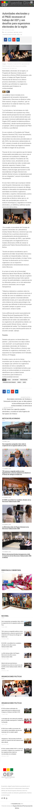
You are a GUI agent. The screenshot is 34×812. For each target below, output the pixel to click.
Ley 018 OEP (15, 379)
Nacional (16, 32)
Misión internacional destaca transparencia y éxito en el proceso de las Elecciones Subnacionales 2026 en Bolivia (16, 555)
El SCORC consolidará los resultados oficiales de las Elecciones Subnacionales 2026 (11, 644)
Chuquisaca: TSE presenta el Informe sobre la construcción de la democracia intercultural (12, 740)
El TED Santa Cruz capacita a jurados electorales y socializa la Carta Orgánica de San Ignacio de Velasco (16, 411)
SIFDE (24, 382)
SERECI (19, 382)
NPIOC (20, 32)
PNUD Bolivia (23, 379)
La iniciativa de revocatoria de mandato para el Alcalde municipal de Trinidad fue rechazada (12, 720)
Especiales (10, 32)
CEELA (9, 379)
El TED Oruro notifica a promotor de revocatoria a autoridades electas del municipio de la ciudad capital (11, 730)
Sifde (18, 34)
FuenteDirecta (16, 803)
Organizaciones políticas (9, 34)
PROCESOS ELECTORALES (9, 382)
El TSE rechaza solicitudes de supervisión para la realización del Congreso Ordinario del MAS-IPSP (10, 710)
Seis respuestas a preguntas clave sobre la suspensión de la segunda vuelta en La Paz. (12, 623)
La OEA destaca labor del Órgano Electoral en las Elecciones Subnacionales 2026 (10, 655)
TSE (21, 34)
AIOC (6, 32)
